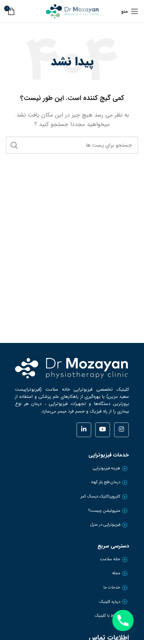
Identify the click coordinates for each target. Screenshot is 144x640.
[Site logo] (72, 11)
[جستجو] (72, 145)
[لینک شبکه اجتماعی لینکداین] (83, 429)
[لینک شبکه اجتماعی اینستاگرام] (121, 429)
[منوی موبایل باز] (129, 11)
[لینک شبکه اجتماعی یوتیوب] (102, 429)
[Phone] (123, 620)
